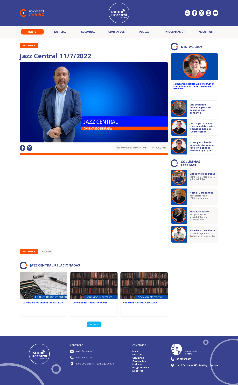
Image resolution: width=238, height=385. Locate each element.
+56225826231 (84, 357)
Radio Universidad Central (131, 147)
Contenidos (116, 31)
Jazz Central (29, 45)
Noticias (60, 31)
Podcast (145, 31)
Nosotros (206, 31)
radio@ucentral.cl (85, 351)
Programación (175, 31)
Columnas (88, 31)
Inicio (32, 31)
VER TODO (94, 324)
